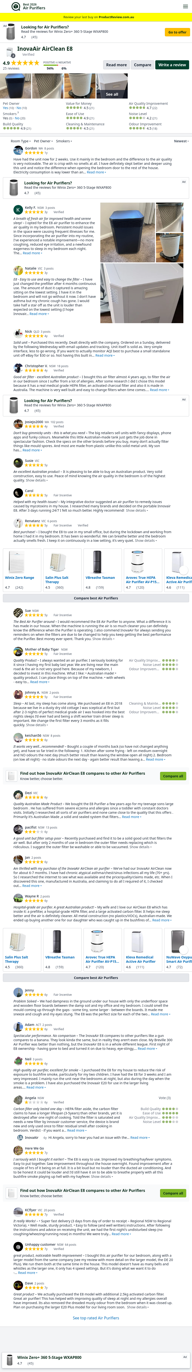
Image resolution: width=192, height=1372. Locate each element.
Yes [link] (5, 107)
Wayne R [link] (32, 896)
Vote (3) (165, 1097)
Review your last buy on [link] (96, 17)
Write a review (172, 64)
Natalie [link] (30, 268)
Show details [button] (36, 480)
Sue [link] (28, 610)
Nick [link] (28, 331)
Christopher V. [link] (36, 366)
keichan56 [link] (33, 735)
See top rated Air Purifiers (96, 1318)
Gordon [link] (31, 148)
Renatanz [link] (32, 521)
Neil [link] (28, 1059)
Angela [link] (30, 1097)
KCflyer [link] (30, 1210)
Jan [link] (27, 857)
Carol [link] (29, 490)
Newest (177, 141)
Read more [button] (95, 172)
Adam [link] (29, 1024)
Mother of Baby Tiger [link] (42, 649)
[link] (18, 150)
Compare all (173, 776)
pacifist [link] (30, 827)
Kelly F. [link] (30, 207)
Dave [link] (29, 1283)
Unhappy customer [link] (40, 1244)
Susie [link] (29, 460)
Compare (142, 64)
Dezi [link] (28, 793)
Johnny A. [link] (32, 692)
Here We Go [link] (34, 1148)
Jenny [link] (29, 990)
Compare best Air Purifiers (96, 598)
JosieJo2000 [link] (34, 422)
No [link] (19, 107)
